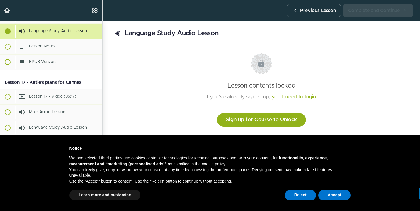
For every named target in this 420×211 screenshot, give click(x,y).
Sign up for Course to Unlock (261, 119)
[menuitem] (95, 10)
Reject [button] (300, 195)
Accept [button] (334, 195)
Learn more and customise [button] (105, 195)
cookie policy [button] (213, 163)
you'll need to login (294, 97)
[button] (7, 10)
